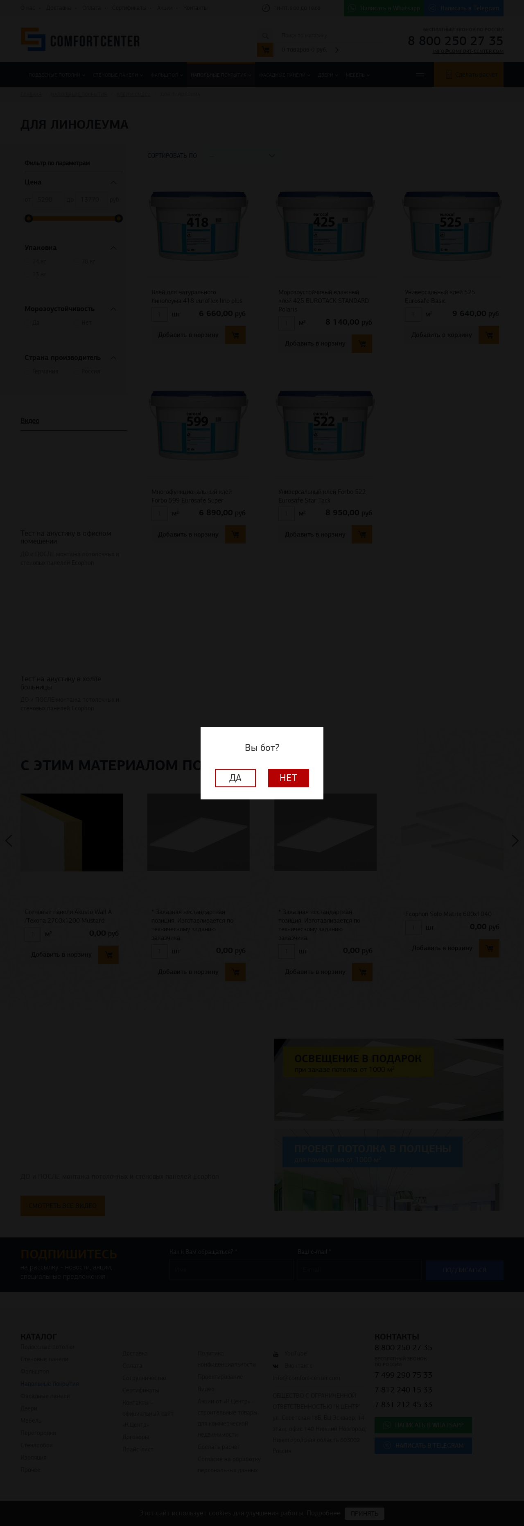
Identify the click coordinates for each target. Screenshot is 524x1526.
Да (235, 778)
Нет (289, 778)
